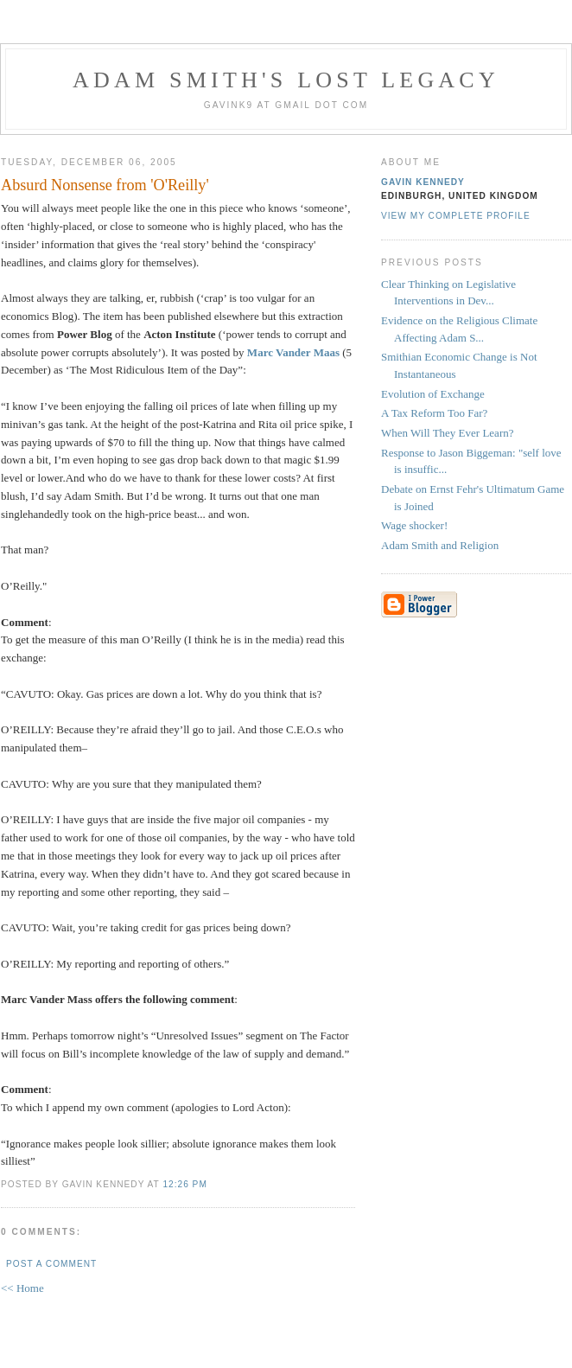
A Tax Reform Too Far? (434, 412)
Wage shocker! (414, 525)
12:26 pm (184, 1184)
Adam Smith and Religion (440, 545)
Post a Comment (51, 1264)
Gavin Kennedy (423, 182)
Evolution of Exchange (433, 393)
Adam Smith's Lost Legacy (286, 80)
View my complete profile (456, 216)
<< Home (22, 1288)
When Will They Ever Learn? (447, 432)
